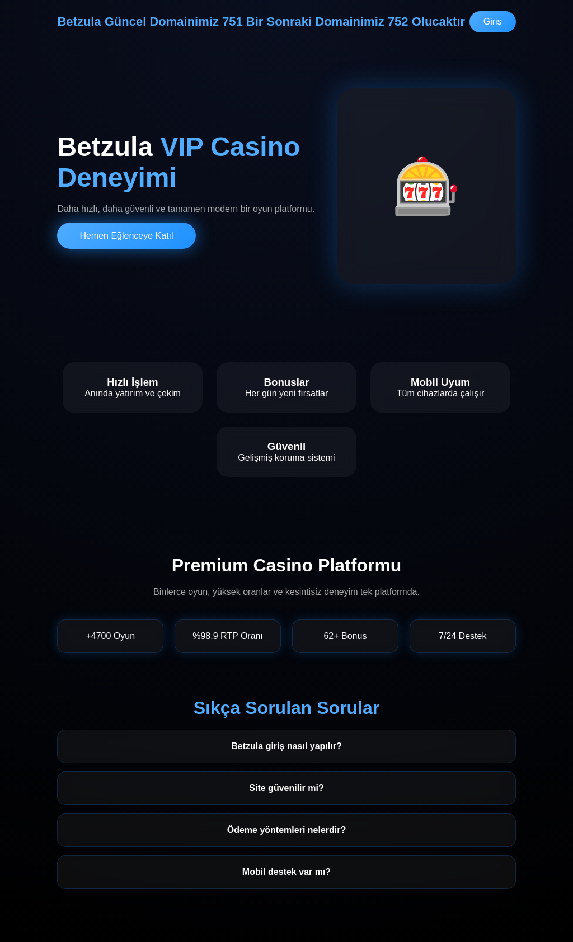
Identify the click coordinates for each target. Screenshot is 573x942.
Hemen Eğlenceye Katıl (126, 235)
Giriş (492, 21)
